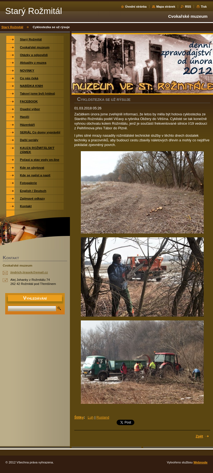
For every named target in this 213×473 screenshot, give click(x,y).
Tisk (204, 6)
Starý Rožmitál (12, 27)
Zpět (199, 436)
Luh (90, 417)
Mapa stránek (165, 6)
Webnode (200, 462)
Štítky (79, 417)
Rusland (102, 417)
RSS (188, 6)
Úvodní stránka (136, 6)
